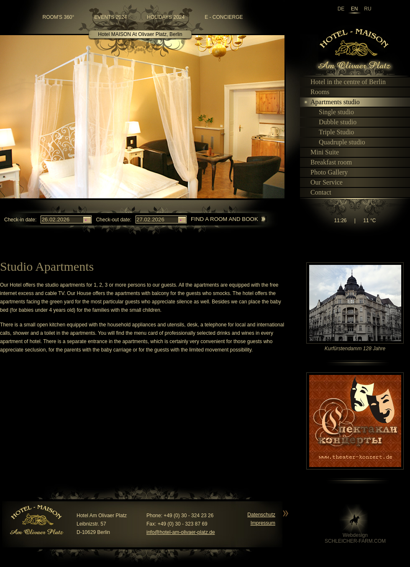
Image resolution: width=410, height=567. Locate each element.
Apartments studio (331, 101)
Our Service (323, 182)
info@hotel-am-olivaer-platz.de (180, 532)
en (354, 9)
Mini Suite (321, 152)
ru (367, 9)
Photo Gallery (325, 172)
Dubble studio (334, 122)
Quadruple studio (338, 142)
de (341, 9)
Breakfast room (327, 162)
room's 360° (58, 17)
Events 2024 (110, 17)
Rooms (316, 91)
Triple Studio (333, 132)
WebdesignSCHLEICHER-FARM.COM (355, 538)
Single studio (333, 111)
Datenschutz (261, 515)
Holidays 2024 (165, 17)
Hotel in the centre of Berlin (344, 81)
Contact (317, 192)
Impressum (263, 523)
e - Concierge (224, 17)
